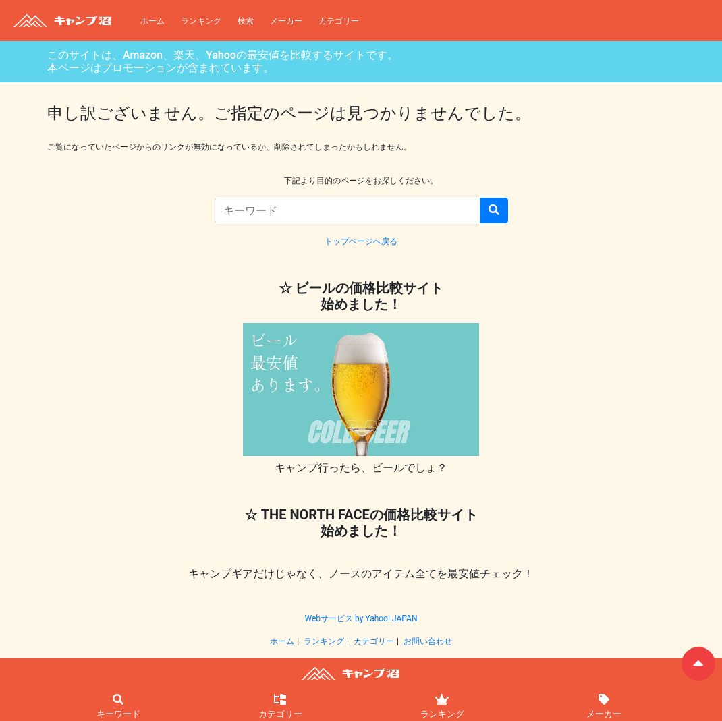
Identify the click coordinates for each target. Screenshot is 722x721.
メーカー (286, 21)
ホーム (152, 21)
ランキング (201, 21)
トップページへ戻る (361, 241)
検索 (246, 21)
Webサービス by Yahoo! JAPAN (360, 618)
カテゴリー (338, 21)
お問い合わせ (428, 641)
